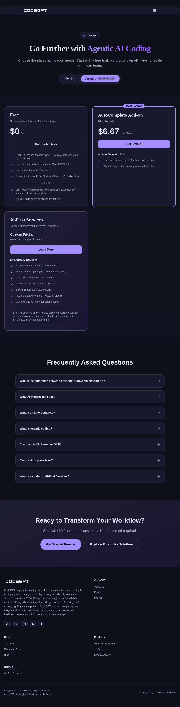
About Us (99, 586)
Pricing (98, 598)
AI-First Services (13, 673)
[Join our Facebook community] (41, 624)
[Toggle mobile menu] (154, 10)
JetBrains (99, 649)
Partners (99, 592)
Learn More (46, 249)
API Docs (9, 643)
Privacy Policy (146, 692)
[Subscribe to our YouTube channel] (33, 624)
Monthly (70, 78)
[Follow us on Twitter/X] (7, 624)
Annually (100, 78)
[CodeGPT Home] (35, 10)
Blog (6, 654)
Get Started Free (46, 144)
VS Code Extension (105, 643)
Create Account (102, 654)
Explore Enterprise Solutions (112, 544)
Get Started (134, 144)
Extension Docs (12, 649)
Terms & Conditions (166, 692)
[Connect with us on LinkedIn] (16, 624)
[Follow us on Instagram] (24, 624)
